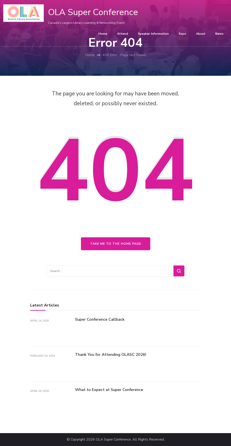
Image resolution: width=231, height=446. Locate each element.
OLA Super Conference (93, 12)
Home (102, 34)
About (200, 34)
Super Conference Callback (99, 319)
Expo (182, 34)
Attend (122, 34)
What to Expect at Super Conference (109, 389)
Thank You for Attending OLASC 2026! (110, 354)
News (219, 34)
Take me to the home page (115, 244)
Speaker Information (153, 34)
